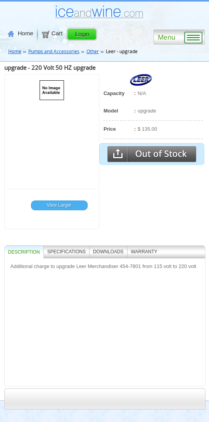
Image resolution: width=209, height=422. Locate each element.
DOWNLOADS (108, 251)
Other (92, 51)
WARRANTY (144, 251)
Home (20, 33)
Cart (51, 33)
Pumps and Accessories (53, 51)
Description (24, 252)
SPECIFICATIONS (66, 251)
